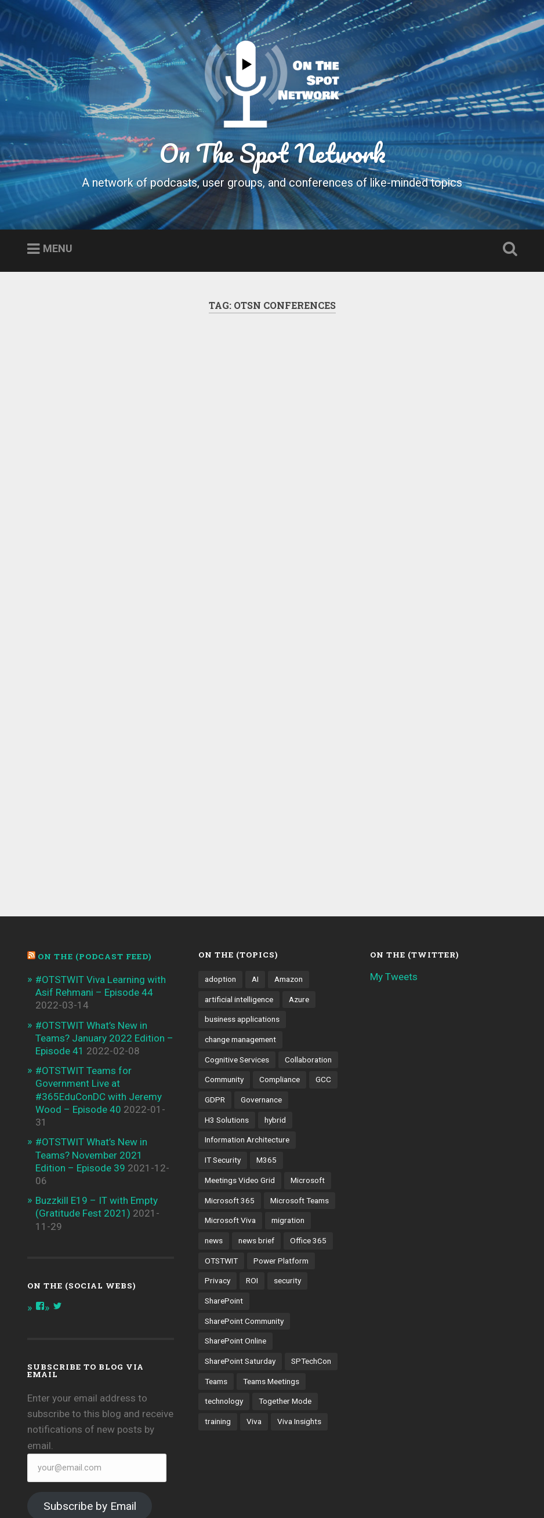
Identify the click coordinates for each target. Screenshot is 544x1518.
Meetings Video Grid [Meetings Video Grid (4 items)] (240, 1077)
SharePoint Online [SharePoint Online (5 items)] (235, 1238)
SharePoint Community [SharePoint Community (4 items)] (244, 1218)
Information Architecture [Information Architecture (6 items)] (247, 1037)
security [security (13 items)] (287, 1177)
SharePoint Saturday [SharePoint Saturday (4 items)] (240, 1258)
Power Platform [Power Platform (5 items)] (281, 1157)
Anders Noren (361, 1490)
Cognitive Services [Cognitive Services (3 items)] (237, 957)
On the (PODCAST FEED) (94, 854)
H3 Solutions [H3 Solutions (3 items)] (227, 1017)
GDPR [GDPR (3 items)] (215, 997)
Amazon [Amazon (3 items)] (288, 876)
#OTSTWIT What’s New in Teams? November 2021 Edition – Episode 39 (91, 1052)
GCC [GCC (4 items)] (323, 976)
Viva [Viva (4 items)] (254, 1318)
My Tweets (394, 874)
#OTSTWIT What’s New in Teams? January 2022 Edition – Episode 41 (104, 935)
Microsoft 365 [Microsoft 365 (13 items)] (230, 1097)
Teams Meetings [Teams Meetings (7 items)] (271, 1278)
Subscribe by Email (89, 1403)
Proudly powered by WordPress (110, 1490)
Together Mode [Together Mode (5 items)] (285, 1298)
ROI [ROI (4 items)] (252, 1177)
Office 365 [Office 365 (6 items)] (308, 1137)
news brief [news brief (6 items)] (256, 1137)
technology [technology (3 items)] (224, 1298)
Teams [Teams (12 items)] (216, 1278)
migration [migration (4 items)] (287, 1117)
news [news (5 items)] (214, 1137)
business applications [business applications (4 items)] (242, 916)
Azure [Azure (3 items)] (299, 896)
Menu (57, 249)
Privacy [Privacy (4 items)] (217, 1177)
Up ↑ (507, 1490)
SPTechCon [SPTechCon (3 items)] (311, 1258)
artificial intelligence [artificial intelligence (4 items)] (239, 896)
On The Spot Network (272, 152)
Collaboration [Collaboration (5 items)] (308, 957)
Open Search (507, 249)
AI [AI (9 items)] (255, 876)
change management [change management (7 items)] (240, 936)
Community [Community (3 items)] (224, 976)
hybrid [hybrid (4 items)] (275, 1017)
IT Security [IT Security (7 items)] (223, 1057)
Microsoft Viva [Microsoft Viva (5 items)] (230, 1117)
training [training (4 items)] (218, 1318)
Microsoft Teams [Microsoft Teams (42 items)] (299, 1097)
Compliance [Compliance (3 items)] (279, 976)
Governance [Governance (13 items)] (261, 997)
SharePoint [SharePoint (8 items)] (224, 1198)
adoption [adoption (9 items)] (220, 876)
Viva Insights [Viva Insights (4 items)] (299, 1318)
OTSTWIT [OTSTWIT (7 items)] (221, 1157)
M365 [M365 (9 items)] (266, 1057)
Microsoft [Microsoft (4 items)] (308, 1077)
